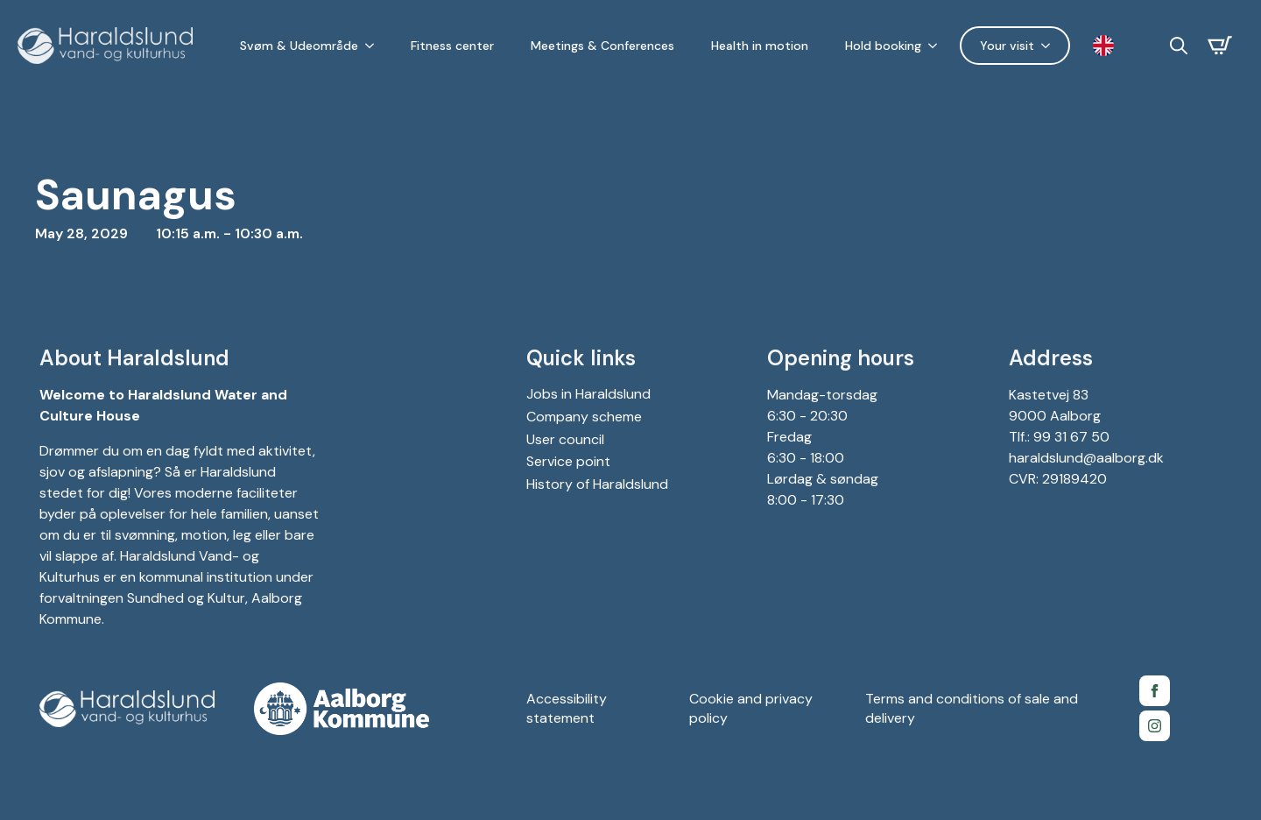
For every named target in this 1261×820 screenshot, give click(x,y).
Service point (568, 461)
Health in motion (759, 45)
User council (565, 439)
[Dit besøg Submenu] (1049, 45)
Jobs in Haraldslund (588, 394)
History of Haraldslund (597, 484)
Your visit (1007, 45)
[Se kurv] (1219, 45)
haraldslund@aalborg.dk (1086, 458)
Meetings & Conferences (602, 45)
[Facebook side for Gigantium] (1154, 690)
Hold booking (883, 45)
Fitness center (452, 45)
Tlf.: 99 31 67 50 (1059, 437)
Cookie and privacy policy (751, 708)
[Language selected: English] (1108, 46)
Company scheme (584, 416)
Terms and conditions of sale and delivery (971, 708)
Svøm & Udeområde (299, 45)
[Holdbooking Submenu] (936, 45)
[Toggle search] (1178, 45)
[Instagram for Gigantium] (1154, 725)
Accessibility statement (566, 708)
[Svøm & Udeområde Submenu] (373, 45)
